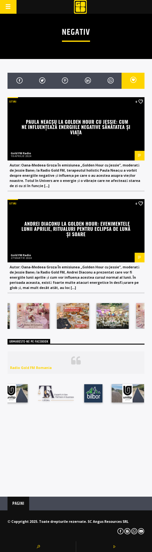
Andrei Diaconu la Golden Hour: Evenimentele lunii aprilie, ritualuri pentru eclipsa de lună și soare (75, 228)
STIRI (12, 101)
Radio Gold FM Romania (31, 367)
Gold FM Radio (21, 153)
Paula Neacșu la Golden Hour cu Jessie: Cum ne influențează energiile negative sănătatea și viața (76, 127)
